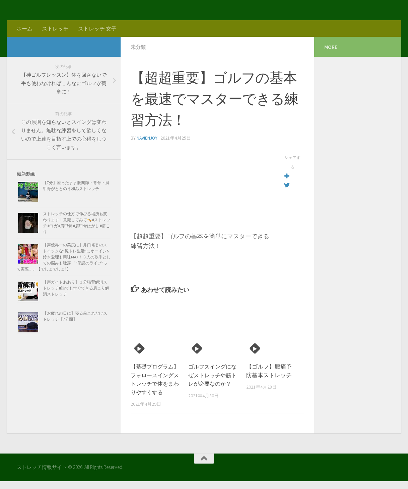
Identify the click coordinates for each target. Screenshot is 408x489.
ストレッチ (55, 28)
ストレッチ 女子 (97, 28)
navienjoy (147, 138)
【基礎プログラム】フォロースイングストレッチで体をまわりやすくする (153, 383)
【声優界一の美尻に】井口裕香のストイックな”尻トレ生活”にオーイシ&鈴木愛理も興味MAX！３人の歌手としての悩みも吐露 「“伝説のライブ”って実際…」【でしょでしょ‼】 (64, 256)
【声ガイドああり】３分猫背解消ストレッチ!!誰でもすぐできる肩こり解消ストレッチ (76, 288)
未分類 (139, 47)
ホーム (24, 28)
